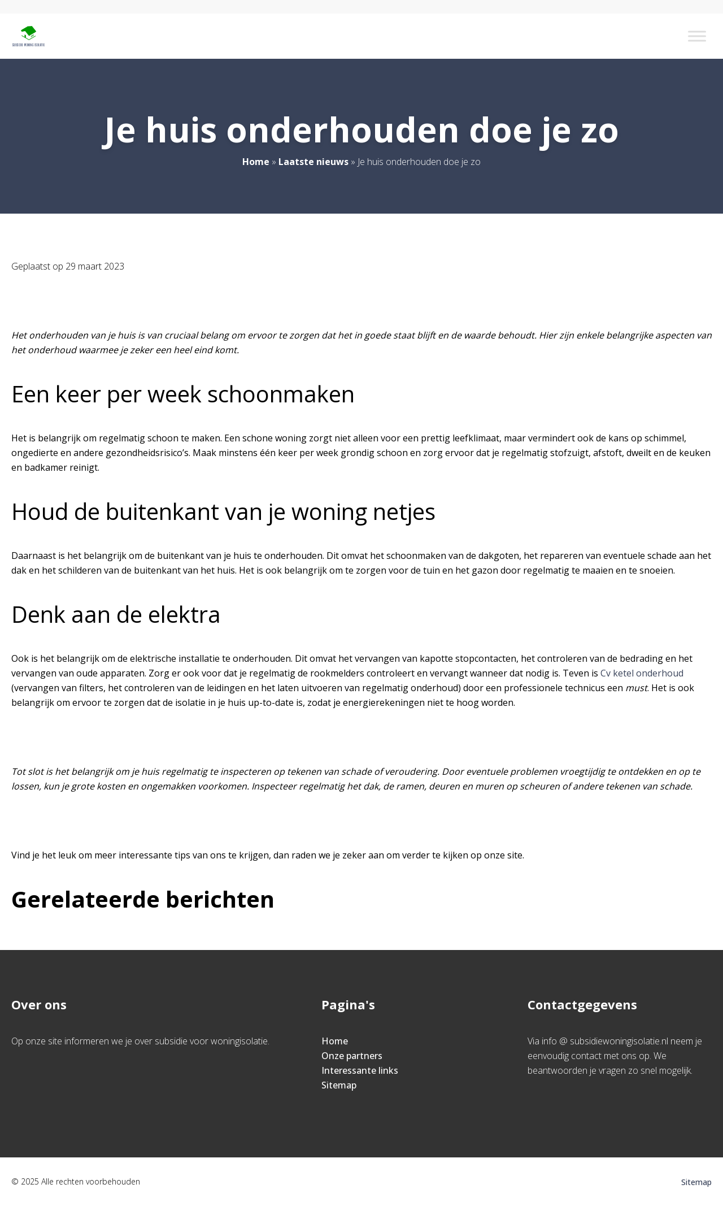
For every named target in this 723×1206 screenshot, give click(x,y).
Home (255, 161)
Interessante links (359, 1070)
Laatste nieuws (313, 161)
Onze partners (351, 1055)
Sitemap (338, 1085)
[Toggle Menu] (697, 36)
